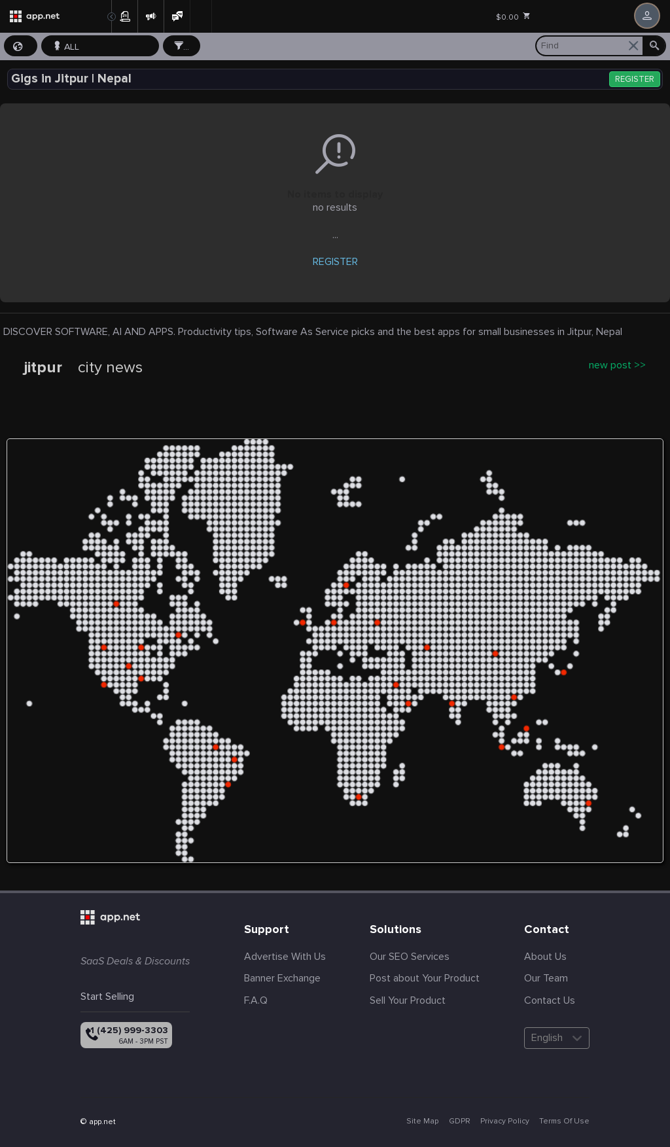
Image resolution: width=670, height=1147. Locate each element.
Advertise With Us (285, 956)
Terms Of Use (564, 1121)
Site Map (422, 1121)
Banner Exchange (282, 978)
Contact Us (549, 1000)
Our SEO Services (410, 956)
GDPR (459, 1121)
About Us (545, 956)
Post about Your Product (425, 978)
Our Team (546, 978)
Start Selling (107, 996)
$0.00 (513, 17)
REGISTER (634, 79)
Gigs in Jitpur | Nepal (71, 78)
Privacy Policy (504, 1121)
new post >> (617, 365)
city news (110, 368)
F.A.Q (256, 1000)
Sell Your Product (408, 1000)
